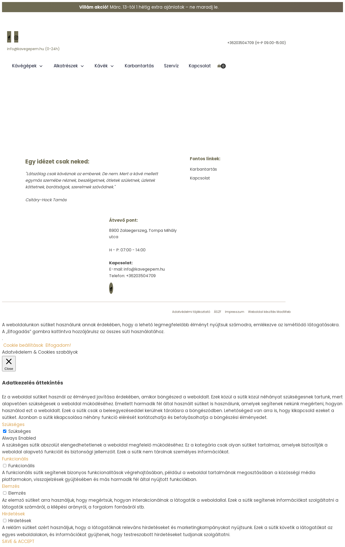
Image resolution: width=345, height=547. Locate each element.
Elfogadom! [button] (58, 345)
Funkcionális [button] (15, 459)
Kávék (105, 66)
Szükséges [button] (13, 424)
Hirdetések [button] (13, 514)
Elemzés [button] (10, 486)
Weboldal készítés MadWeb (269, 312)
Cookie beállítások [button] (23, 345)
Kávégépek (28, 66)
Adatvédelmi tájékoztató (191, 312)
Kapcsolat (200, 66)
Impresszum (234, 312)
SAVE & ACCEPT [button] (18, 541)
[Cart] (221, 66)
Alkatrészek (69, 66)
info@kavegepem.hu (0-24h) (33, 49)
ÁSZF (217, 312)
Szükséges (19, 431)
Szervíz (171, 66)
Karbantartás (139, 66)
